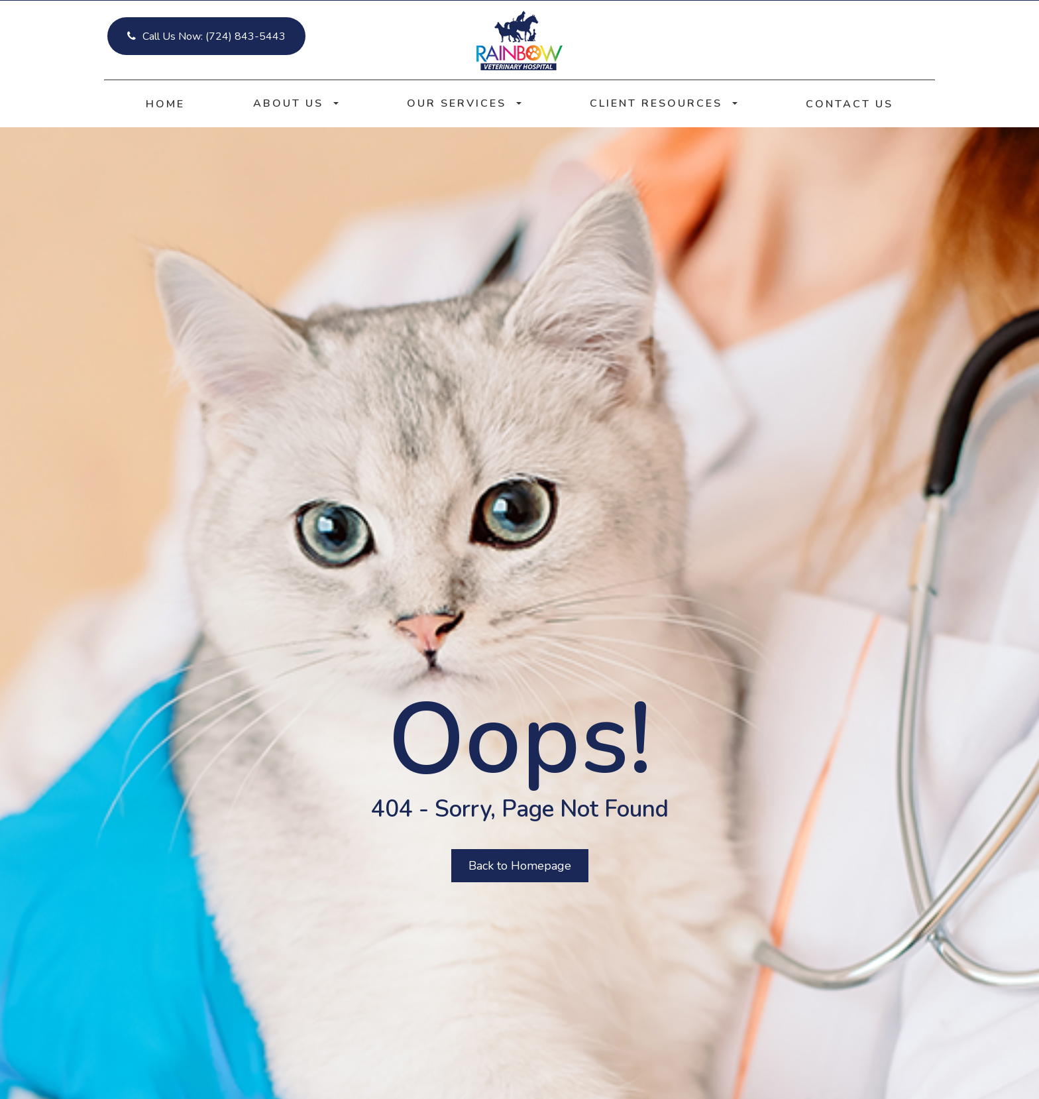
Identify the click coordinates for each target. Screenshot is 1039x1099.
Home (165, 104)
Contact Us (849, 104)
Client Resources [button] (664, 103)
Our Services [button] (464, 103)
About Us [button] (296, 103)
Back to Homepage (519, 866)
